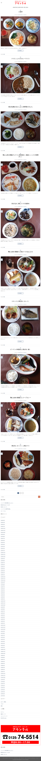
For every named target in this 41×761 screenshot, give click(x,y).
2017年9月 (3, 695)
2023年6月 (3, 588)
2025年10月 (3, 532)
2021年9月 (3, 631)
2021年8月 (3, 633)
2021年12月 (3, 625)
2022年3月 (3, 619)
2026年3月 (3, 522)
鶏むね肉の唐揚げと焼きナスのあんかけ (20, 251)
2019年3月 (3, 691)
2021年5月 (3, 639)
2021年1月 (3, 647)
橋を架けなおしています (5, 504)
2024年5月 (3, 566)
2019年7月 (3, 683)
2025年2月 (3, 548)
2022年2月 (3, 621)
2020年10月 (3, 653)
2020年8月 (3, 657)
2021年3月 (3, 643)
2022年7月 (3, 611)
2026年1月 (3, 526)
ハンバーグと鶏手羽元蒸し (6, 508)
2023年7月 (3, 586)
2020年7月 (3, 659)
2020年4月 (3, 665)
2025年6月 (3, 540)
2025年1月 (3, 550)
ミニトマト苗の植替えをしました (7, 502)
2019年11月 (3, 675)
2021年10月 (3, 629)
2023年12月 (3, 576)
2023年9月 (3, 582)
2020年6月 (3, 661)
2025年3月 (3, 546)
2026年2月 (3, 524)
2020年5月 (3, 663)
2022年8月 (3, 609)
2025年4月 (3, 544)
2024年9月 (3, 558)
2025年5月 (3, 542)
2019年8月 (3, 681)
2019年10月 (3, 677)
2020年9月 (3, 655)
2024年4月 (3, 568)
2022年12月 (3, 601)
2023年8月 (3, 584)
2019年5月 (3, 687)
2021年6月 (3, 637)
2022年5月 (3, 615)
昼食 (20, 10)
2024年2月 (3, 572)
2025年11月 (3, 530)
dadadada (26, 759)
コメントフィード (4, 716)
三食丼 (21, 12)
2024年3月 (3, 570)
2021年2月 (3, 645)
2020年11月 (3, 651)
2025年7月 (3, 538)
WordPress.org (3, 718)
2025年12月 (3, 528)
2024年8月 (3, 560)
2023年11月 (3, 578)
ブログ (2, 703)
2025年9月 (3, 534)
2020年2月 (3, 669)
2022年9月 (3, 607)
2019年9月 (3, 679)
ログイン (2, 711)
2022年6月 (3, 613)
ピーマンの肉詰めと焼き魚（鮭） (20, 349)
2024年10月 (3, 556)
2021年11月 (3, 627)
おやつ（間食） (4, 701)
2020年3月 (3, 667)
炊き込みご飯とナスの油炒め (20, 203)
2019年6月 (3, 685)
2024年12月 (3, 552)
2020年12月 (3, 649)
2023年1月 (3, 598)
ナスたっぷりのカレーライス (20, 58)
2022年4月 (3, 617)
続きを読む (20, 50)
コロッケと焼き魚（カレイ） (20, 301)
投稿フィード (3, 714)
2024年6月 (3, 564)
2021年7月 (3, 635)
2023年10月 (3, 580)
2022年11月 (3, 603)
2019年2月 (3, 693)
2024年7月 (3, 562)
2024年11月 (3, 554)
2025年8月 (3, 536)
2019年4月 (3, 689)
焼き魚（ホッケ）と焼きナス (20, 446)
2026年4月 (3, 520)
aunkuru (24, 14)
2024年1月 (3, 574)
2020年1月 (3, 671)
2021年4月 (3, 641)
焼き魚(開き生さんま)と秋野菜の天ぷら (20, 107)
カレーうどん (3, 510)
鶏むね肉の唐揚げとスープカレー (20, 397)
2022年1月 (3, 623)
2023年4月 (3, 592)
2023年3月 (3, 594)
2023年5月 (3, 590)
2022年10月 (3, 605)
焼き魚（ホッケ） (4, 506)
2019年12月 (3, 673)
